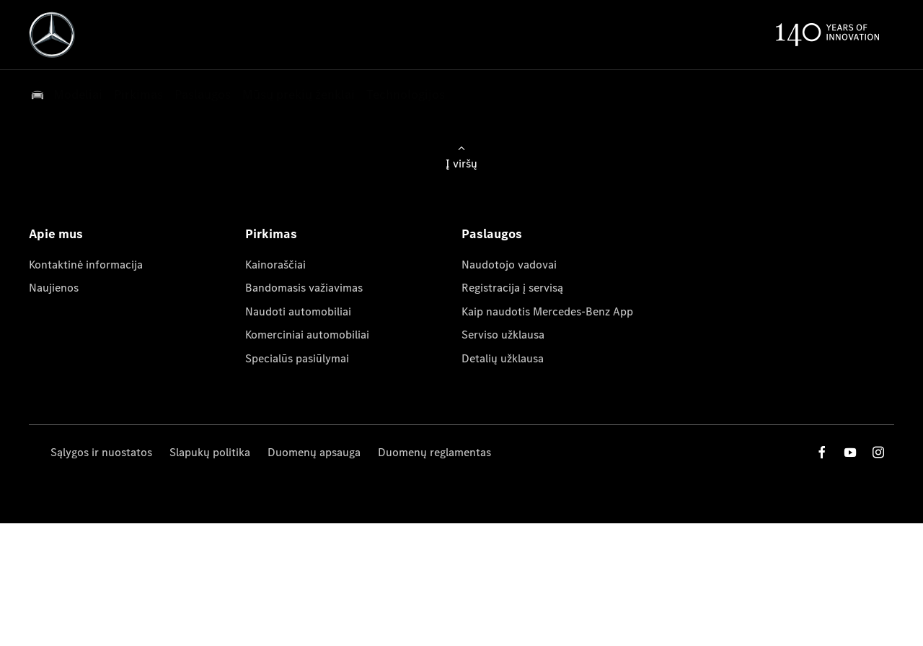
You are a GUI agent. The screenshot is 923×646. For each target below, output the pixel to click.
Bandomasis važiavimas (304, 287)
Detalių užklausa (503, 358)
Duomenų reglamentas (434, 452)
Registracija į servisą (512, 287)
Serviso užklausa (503, 334)
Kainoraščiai (275, 264)
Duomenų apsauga (314, 452)
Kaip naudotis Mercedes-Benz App (547, 311)
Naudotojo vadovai (509, 264)
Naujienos (54, 287)
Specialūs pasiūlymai (297, 358)
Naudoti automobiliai (298, 311)
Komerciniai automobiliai (307, 334)
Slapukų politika (209, 452)
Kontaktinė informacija (86, 264)
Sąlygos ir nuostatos (101, 452)
